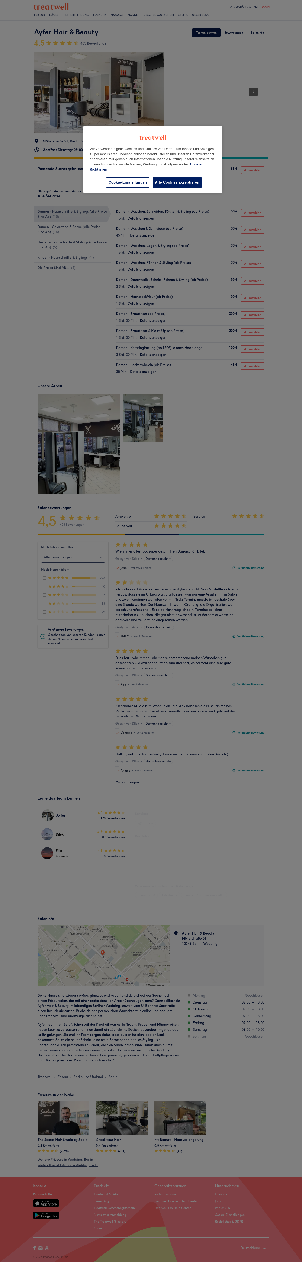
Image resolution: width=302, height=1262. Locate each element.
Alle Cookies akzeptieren (177, 182)
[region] (152, 159)
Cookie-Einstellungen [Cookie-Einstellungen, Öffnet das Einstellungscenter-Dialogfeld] (128, 182)
